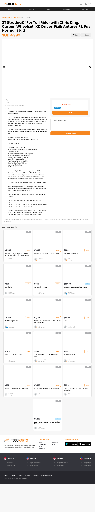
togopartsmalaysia (35, 462)
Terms (20, 475)
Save (75, 35)
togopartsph (87, 462)
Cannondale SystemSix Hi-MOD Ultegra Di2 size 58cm (47, 321)
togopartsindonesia (62, 462)
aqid (69, 360)
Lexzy (39, 393)
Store (53, 444)
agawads (11, 360)
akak (69, 258)
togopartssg (11, 465)
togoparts (10, 462)
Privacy (27, 475)
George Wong (71, 326)
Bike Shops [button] (85, 9)
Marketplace (42, 448)
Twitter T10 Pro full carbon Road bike (17, 388)
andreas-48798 (42, 360)
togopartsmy (34, 465)
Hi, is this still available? (70, 124)
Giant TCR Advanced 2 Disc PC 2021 (46, 253)
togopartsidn (60, 465)
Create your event (46, 475)
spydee (70, 292)
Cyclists (31, 9)
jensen (10, 292)
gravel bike (8, 287)
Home (40, 442)
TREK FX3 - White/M (71, 253)
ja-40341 (11, 393)
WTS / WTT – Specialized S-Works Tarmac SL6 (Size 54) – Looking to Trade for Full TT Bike (16, 254)
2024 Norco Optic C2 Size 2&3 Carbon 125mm (47, 423)
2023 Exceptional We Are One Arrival (46, 388)
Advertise (35, 475)
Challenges (12, 9)
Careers (13, 475)
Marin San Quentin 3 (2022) (14, 354)
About (6, 475)
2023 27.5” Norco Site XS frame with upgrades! (76, 389)
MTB (65, 321)
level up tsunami (69, 354)
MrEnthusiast (66, 105)
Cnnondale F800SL (40, 287)
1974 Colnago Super (11, 321)
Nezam (10, 258)
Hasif (39, 292)
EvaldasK (40, 258)
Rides (48, 9)
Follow (70, 113)
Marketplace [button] (67, 9)
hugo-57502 (41, 326)
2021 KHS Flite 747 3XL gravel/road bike (46, 355)
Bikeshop (55, 442)
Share (86, 35)
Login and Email (70, 133)
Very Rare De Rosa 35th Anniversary (76, 287)
